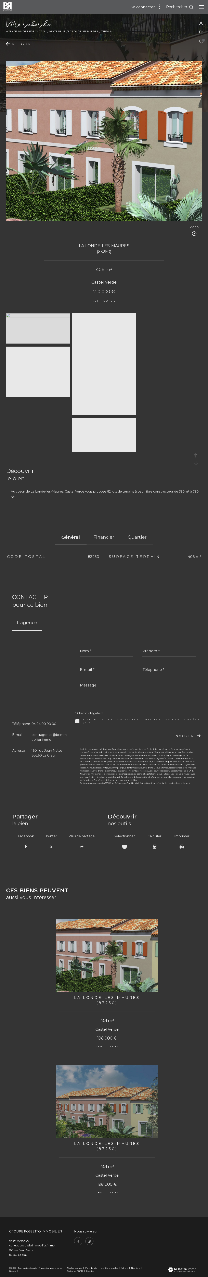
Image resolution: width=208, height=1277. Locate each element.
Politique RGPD (75, 1271)
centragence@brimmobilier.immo (32, 1245)
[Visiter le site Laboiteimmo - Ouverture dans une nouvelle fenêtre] (182, 1270)
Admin (125, 1268)
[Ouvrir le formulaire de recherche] (180, 7)
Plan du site (91, 1268)
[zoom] (38, 316)
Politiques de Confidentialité (128, 783)
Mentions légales (109, 1268)
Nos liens (136, 1268)
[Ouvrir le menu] (201, 7)
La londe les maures (83, 31)
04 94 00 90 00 (43, 724)
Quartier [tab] (137, 537)
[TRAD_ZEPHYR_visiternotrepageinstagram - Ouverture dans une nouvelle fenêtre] (89, 1241)
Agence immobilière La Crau (26, 31)
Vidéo (194, 227)
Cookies (90, 1271)
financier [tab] (103, 537)
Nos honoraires (74, 1268)
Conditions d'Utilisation (157, 783)
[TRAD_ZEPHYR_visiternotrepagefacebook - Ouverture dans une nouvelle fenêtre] (78, 1241)
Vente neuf (57, 31)
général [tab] (70, 537)
